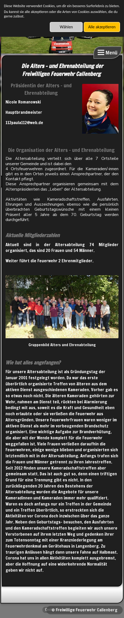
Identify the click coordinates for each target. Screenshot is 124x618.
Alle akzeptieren (102, 26)
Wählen (66, 26)
